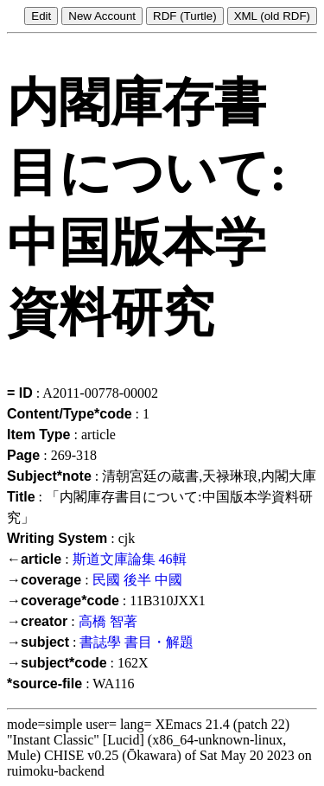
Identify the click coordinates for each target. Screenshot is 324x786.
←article (34, 559)
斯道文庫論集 (114, 559)
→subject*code (57, 662)
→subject (38, 642)
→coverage (44, 579)
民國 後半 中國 (137, 579)
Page (23, 455)
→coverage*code (63, 600)
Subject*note (49, 476)
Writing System (57, 538)
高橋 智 (101, 621)
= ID (20, 393)
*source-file (44, 683)
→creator (37, 621)
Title (21, 496)
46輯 (173, 559)
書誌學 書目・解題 (136, 642)
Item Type (39, 434)
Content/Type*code (69, 413)
